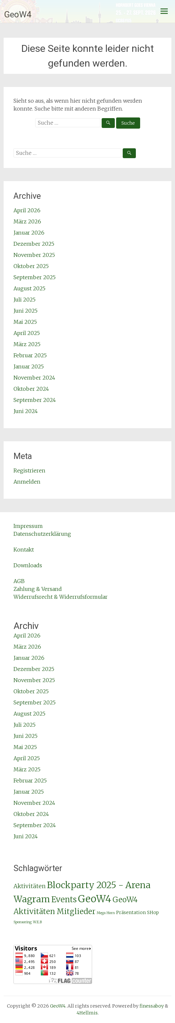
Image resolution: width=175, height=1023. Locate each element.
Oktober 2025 (31, 266)
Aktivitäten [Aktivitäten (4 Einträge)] (29, 886)
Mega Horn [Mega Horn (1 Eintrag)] (106, 913)
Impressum (28, 526)
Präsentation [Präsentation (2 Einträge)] (131, 912)
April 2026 (26, 210)
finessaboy (151, 1006)
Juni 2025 (25, 310)
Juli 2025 (24, 299)
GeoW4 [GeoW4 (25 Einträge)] (94, 899)
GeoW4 (18, 14)
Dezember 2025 (33, 243)
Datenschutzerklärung (42, 534)
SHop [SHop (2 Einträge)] (153, 912)
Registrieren (29, 470)
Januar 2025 (28, 366)
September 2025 (34, 277)
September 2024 (34, 400)
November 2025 (34, 255)
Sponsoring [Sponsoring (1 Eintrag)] (22, 922)
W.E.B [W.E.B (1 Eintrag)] (37, 922)
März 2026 (27, 221)
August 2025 (29, 288)
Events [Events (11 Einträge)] (64, 899)
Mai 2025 (25, 322)
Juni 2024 (25, 411)
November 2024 (34, 377)
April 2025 (26, 333)
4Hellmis (87, 1013)
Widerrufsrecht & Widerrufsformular (60, 597)
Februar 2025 (30, 355)
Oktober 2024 (31, 389)
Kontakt (23, 549)
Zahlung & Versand (37, 589)
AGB (19, 581)
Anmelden (26, 481)
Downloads (27, 565)
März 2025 (26, 344)
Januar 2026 (28, 232)
